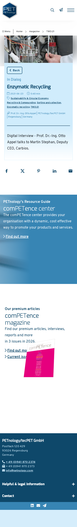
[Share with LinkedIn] (54, 171)
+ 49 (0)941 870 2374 (18, 462)
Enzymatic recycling (18, 107)
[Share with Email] (70, 171)
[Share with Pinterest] (38, 171)
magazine (34, 31)
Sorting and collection (49, 103)
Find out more (16, 237)
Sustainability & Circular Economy (29, 98)
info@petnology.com (17, 470)
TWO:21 (50, 31)
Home (19, 31)
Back (14, 70)
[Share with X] (22, 171)
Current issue (17, 357)
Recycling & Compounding (21, 103)
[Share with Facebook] (6, 171)
